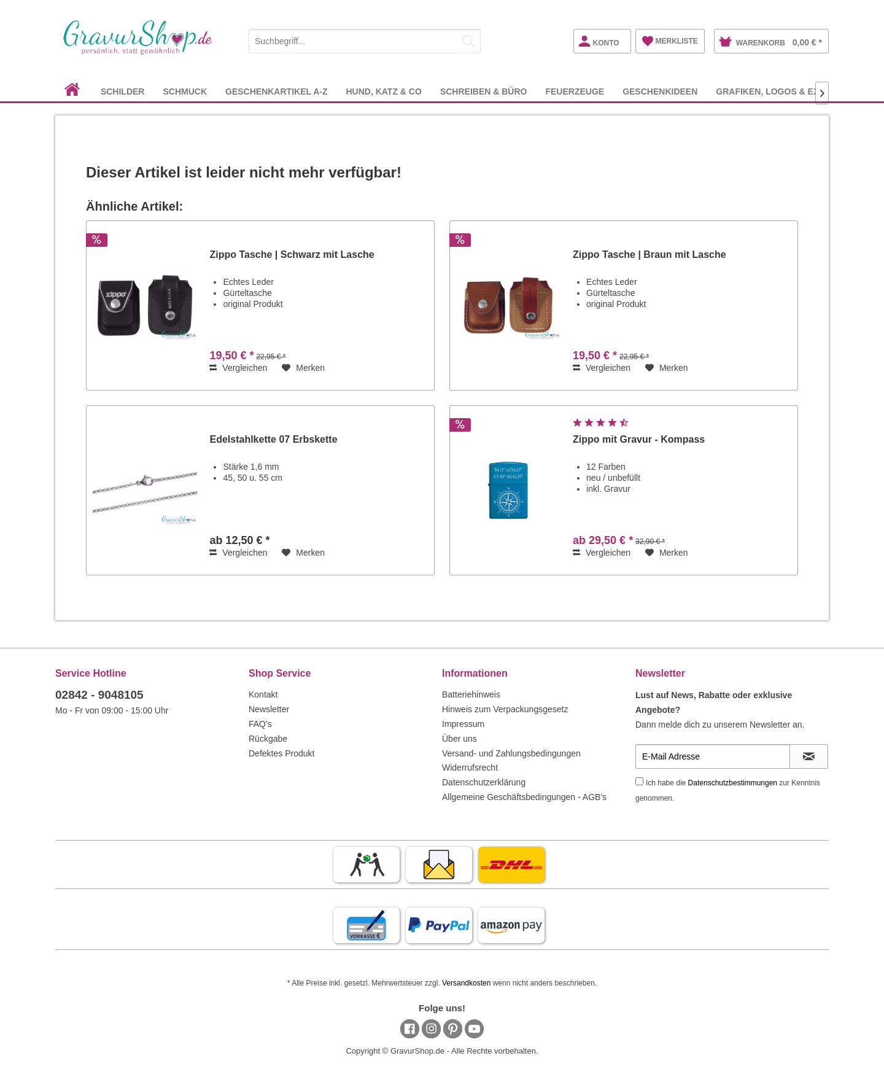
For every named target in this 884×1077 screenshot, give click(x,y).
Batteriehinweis (471, 694)
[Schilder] (122, 91)
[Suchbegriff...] (365, 41)
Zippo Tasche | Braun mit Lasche (649, 254)
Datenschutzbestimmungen (732, 783)
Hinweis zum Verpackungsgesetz (505, 709)
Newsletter (269, 709)
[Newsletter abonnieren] (808, 756)
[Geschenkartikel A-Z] (276, 91)
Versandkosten (466, 983)
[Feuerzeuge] (574, 91)
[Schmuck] (184, 91)
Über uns (459, 739)
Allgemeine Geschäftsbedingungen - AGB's (524, 797)
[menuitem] (365, 39)
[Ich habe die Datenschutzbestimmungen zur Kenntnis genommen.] (639, 781)
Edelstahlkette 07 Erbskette (273, 439)
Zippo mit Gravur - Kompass (639, 439)
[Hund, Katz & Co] (383, 91)
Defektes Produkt (281, 753)
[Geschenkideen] (660, 91)
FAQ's (260, 724)
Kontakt (263, 694)
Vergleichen (238, 368)
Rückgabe (268, 739)
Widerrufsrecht (470, 767)
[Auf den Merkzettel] (303, 367)
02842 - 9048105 (99, 694)
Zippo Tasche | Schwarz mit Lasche (291, 254)
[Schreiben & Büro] (484, 91)
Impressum (463, 724)
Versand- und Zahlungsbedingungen (511, 753)
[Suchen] (468, 41)
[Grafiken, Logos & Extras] (779, 91)
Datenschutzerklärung (483, 782)
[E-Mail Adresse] (712, 756)
